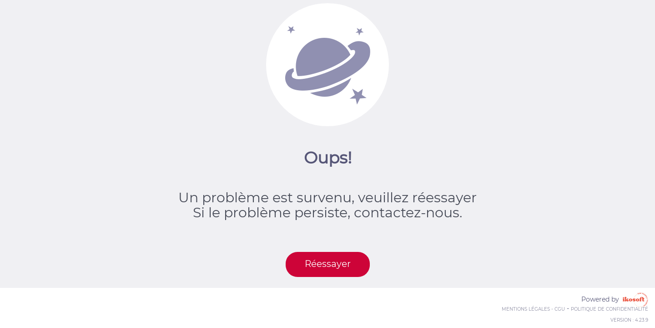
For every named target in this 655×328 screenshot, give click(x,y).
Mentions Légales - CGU (533, 309)
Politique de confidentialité (609, 309)
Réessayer (328, 263)
